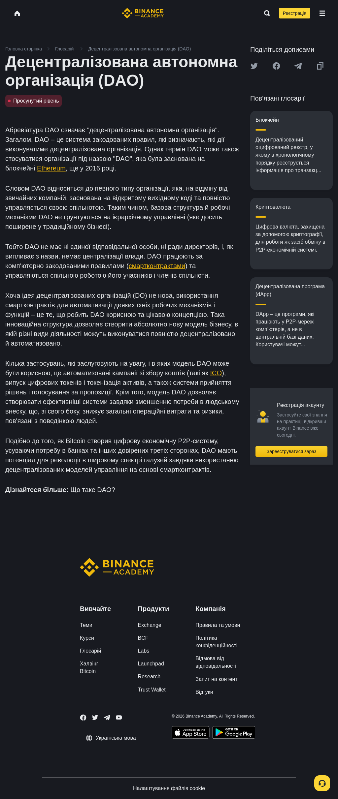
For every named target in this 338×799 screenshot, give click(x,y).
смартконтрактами (157, 265)
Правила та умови (217, 625)
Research (149, 676)
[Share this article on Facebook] (276, 66)
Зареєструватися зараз (292, 451)
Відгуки (204, 692)
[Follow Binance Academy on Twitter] (95, 717)
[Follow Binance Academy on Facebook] (83, 717)
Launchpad (151, 663)
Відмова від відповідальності (215, 662)
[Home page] (143, 13)
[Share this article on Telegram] (298, 66)
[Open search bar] (265, 13)
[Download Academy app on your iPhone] (191, 733)
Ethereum (51, 168)
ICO (216, 373)
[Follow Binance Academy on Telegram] (107, 718)
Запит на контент (216, 679)
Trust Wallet (152, 689)
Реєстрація (294, 13)
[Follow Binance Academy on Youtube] (119, 717)
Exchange (149, 625)
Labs (144, 651)
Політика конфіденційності (216, 641)
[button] (322, 13)
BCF (143, 638)
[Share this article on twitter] (254, 66)
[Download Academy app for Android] (233, 733)
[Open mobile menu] (322, 13)
